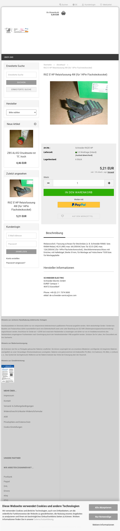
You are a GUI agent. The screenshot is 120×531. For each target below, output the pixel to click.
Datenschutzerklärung (43, 519)
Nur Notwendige (103, 517)
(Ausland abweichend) (83, 155)
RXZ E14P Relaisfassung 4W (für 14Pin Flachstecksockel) (21, 206)
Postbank (8, 477)
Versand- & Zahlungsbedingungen (19, 406)
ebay (6, 495)
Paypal (7, 481)
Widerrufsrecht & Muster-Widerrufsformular (23, 411)
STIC (6, 500)
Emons (7, 491)
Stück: (46, 177)
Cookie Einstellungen (13, 427)
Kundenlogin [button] (88, 5)
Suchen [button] (63, 5)
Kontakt (7, 401)
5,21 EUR (21, 216)
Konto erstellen (13, 258)
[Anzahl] (79, 183)
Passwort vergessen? (15, 263)
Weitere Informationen (103, 524)
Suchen (21, 82)
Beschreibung (54, 233)
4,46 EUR (21, 163)
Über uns (8, 57)
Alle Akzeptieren (103, 507)
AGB (6, 417)
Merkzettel (106, 5)
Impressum (9, 395)
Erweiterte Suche (21, 89)
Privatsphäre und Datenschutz (17, 422)
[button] (75, 4)
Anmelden (21, 252)
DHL (6, 486)
